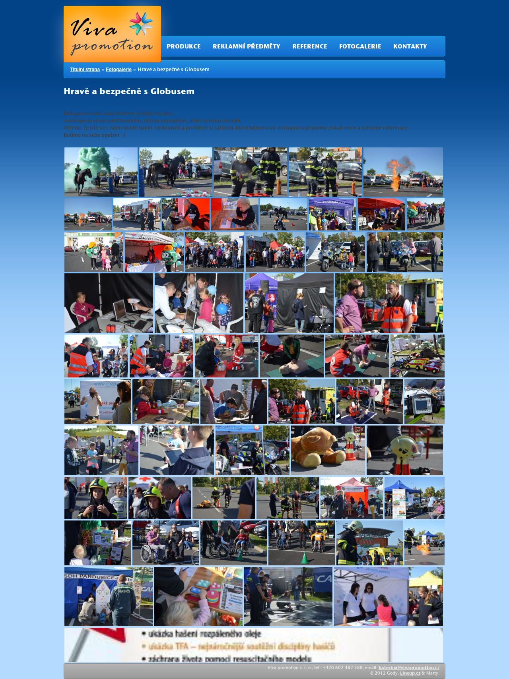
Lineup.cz (410, 674)
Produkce (184, 47)
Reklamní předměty (246, 47)
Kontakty (410, 47)
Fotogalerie (360, 47)
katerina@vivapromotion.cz (409, 668)
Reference (309, 47)
